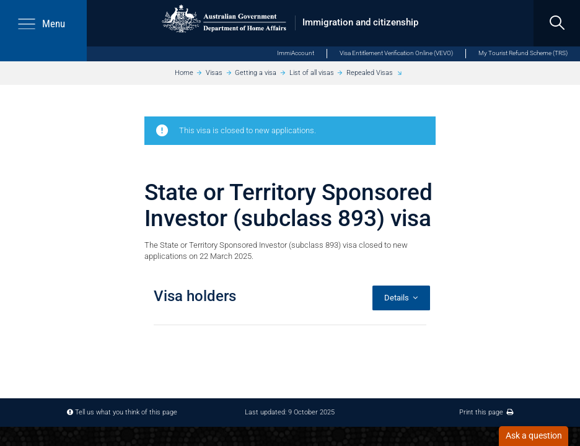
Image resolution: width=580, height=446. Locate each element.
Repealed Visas (369, 73)
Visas (214, 73)
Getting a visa (255, 73)
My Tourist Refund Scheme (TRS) (523, 53)
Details (401, 297)
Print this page (486, 412)
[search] (557, 23)
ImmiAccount (295, 53)
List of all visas (311, 73)
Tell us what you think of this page (126, 412)
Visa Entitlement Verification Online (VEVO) (396, 53)
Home (184, 73)
